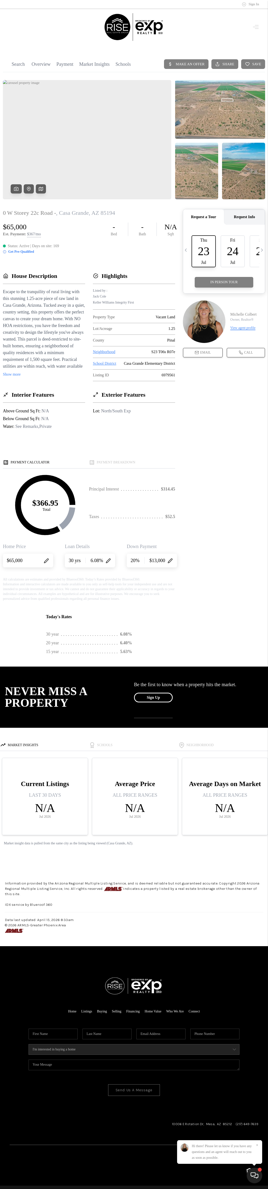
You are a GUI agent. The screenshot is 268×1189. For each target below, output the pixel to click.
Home (72, 1011)
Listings (86, 1011)
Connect (194, 1011)
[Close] (257, 1145)
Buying (102, 1011)
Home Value (153, 1011)
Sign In (250, 4)
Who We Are (175, 1011)
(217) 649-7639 (247, 1124)
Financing (133, 1011)
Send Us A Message (134, 1090)
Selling (116, 1011)
